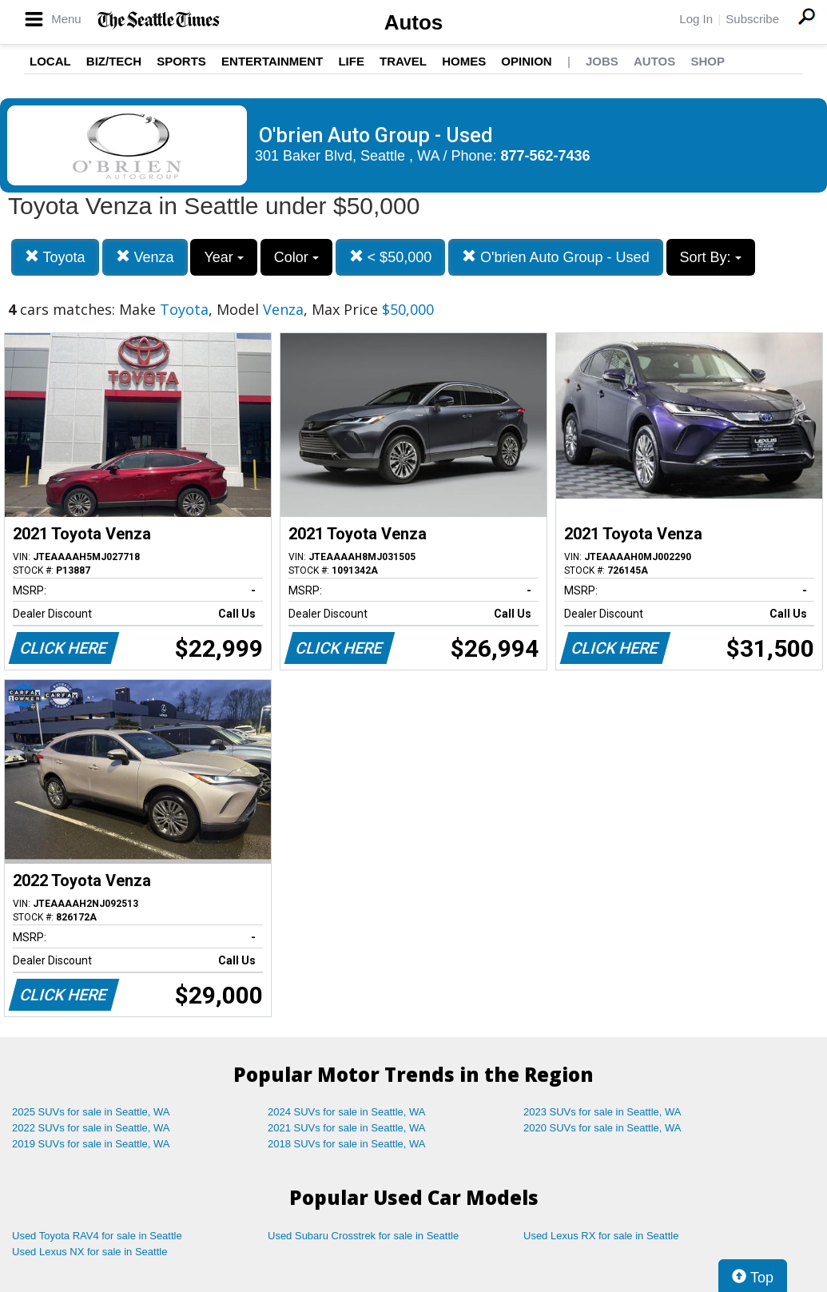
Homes (464, 61)
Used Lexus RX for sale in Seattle (600, 1236)
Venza (145, 256)
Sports (181, 61)
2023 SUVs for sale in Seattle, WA (602, 1112)
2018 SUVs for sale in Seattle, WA (347, 1144)
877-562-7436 (545, 156)
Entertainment (272, 61)
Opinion (526, 61)
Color (296, 257)
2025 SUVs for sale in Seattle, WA (91, 1112)
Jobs (602, 61)
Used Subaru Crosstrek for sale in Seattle (363, 1236)
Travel (403, 61)
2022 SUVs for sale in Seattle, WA (91, 1128)
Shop (707, 61)
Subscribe (752, 19)
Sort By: (711, 257)
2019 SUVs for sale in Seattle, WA (91, 1144)
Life (351, 61)
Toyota (55, 256)
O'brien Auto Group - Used (556, 256)
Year (223, 257)
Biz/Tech (113, 61)
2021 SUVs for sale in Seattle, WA (347, 1128)
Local (50, 61)
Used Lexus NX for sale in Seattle (89, 1252)
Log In (696, 19)
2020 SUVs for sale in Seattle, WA (602, 1128)
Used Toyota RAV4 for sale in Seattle (97, 1236)
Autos (413, 22)
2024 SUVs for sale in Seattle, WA (347, 1112)
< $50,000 (390, 256)
